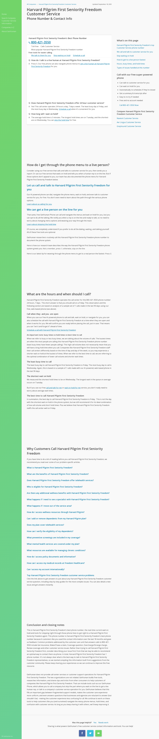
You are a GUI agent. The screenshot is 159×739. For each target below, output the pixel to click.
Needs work (103, 722)
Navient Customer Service (127, 118)
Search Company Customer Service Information (9, 21)
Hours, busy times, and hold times (131, 64)
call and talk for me (54, 388)
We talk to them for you (41, 55)
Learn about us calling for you (39, 204)
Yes (95, 722)
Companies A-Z (8, 27)
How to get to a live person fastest (131, 60)
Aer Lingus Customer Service (129, 122)
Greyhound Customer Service (129, 126)
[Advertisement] (69, 84)
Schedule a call (79, 55)
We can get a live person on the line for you (54, 209)
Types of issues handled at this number (133, 67)
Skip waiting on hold (62, 55)
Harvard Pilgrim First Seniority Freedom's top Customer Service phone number (135, 46)
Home (4, 14)
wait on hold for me (72, 388)
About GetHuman (9, 31)
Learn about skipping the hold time (41, 224)
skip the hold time (61, 120)
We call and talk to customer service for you (135, 52)
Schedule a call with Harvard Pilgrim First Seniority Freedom (51, 330)
